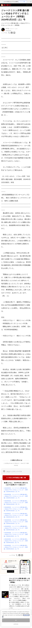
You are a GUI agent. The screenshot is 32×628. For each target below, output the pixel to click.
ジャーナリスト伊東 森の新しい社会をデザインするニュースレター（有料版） (19, 580)
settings (16, 624)
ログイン (28, 5)
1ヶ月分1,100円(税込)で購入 (16, 477)
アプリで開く (23, 1)
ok (16, 620)
